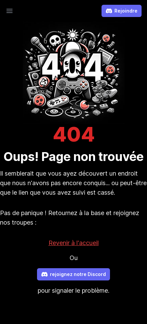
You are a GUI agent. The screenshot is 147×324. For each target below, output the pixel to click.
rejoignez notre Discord (73, 274)
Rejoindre (121, 10)
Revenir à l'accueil (74, 242)
